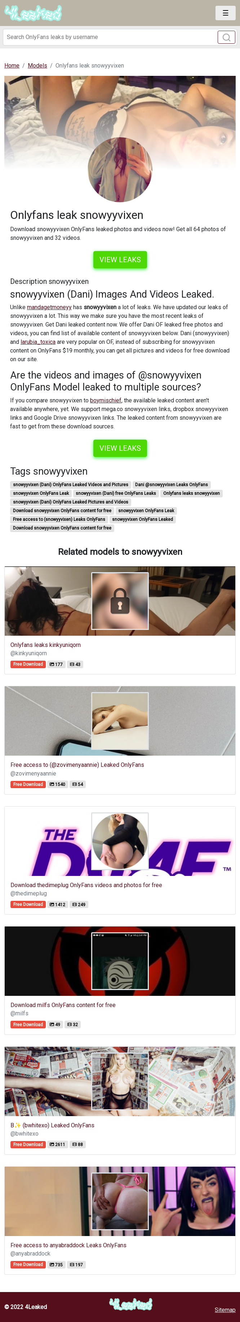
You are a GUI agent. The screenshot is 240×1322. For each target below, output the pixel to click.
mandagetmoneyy (49, 307)
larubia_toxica (38, 341)
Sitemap (225, 1309)
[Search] (120, 37)
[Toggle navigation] (225, 13)
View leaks (120, 259)
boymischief (105, 400)
